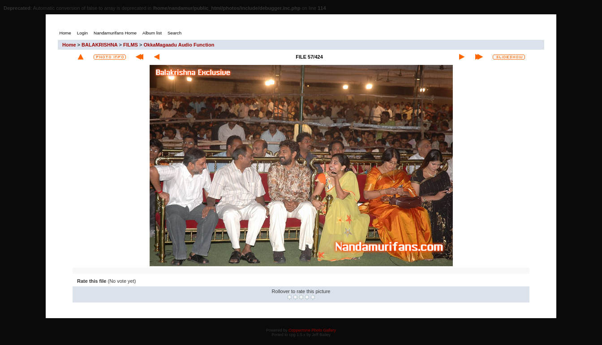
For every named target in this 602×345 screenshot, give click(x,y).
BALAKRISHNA (99, 44)
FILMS (130, 44)
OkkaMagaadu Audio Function (178, 44)
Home (69, 44)
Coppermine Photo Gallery (312, 330)
